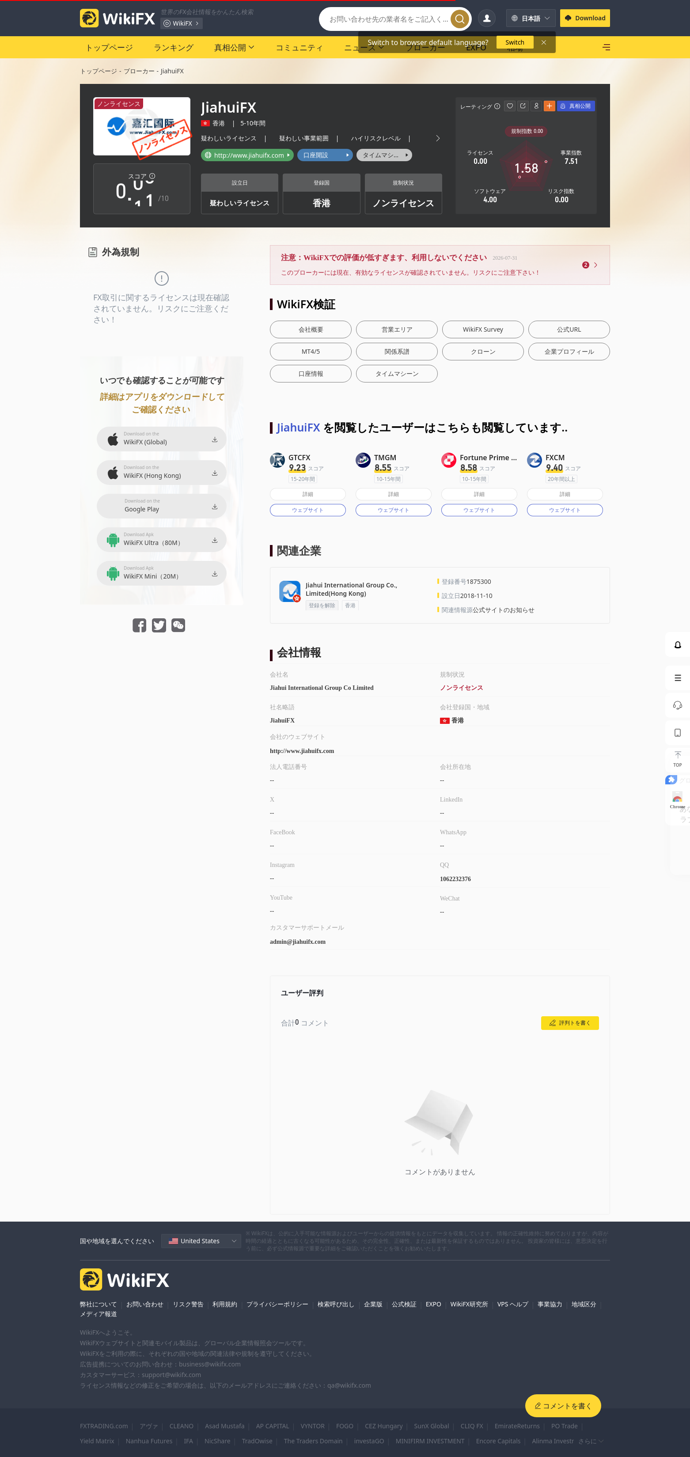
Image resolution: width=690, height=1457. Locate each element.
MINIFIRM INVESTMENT (430, 1441)
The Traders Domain (313, 1441)
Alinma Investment (559, 1441)
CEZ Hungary (383, 1426)
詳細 (308, 494)
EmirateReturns (517, 1426)
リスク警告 (188, 1304)
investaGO (369, 1441)
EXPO (433, 1304)
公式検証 (404, 1304)
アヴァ (149, 1426)
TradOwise (257, 1441)
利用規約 (224, 1304)
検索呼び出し (336, 1304)
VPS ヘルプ (512, 1304)
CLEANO (182, 1426)
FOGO (344, 1426)
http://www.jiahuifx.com (302, 751)
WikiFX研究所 (469, 1304)
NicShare (218, 1441)
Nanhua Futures (149, 1441)
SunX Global (431, 1426)
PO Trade (564, 1426)
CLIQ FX (472, 1426)
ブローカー (139, 71)
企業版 (373, 1304)
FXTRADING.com (104, 1426)
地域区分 (584, 1304)
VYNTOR (313, 1426)
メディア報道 (98, 1313)
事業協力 (550, 1304)
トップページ (98, 71)
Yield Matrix (97, 1441)
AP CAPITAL (272, 1426)
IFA (188, 1441)
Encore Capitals (498, 1441)
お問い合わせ (144, 1304)
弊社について (98, 1304)
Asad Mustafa (224, 1426)
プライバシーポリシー (277, 1304)
